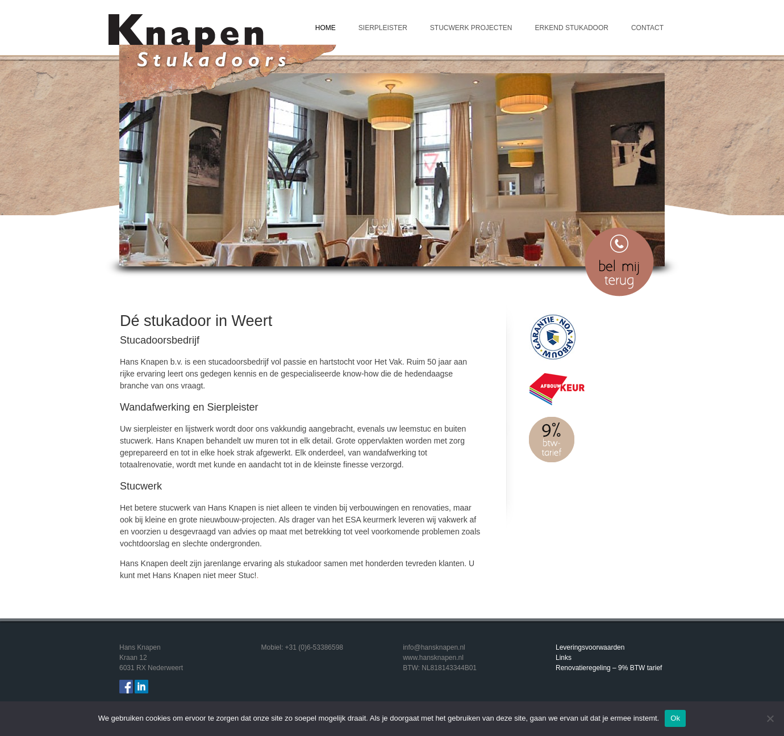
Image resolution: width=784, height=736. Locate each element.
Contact (647, 28)
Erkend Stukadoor (571, 28)
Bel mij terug (619, 261)
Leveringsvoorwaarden (590, 647)
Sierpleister (382, 28)
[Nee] (769, 718)
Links (564, 658)
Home (325, 28)
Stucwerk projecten (471, 28)
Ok (675, 718)
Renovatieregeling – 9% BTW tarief (609, 668)
